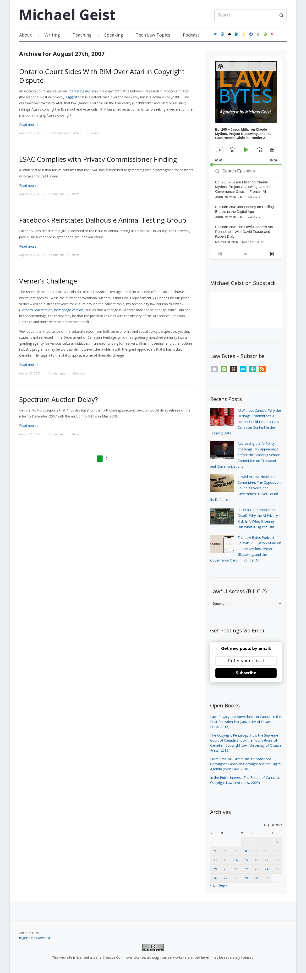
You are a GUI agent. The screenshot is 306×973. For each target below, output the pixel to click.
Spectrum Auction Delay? (58, 399)
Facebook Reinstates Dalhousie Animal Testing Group (102, 220)
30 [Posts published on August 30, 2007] (256, 878)
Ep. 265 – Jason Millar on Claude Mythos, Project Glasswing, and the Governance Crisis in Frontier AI (243, 187)
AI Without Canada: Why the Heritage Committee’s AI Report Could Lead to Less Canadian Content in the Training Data (245, 421)
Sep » (223, 885)
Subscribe (246, 673)
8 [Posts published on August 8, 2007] (246, 851)
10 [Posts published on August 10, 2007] (266, 851)
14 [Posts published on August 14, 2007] (236, 860)
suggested (73, 97)
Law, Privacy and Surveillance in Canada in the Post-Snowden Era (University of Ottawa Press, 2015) (245, 721)
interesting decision (83, 91)
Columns (79, 373)
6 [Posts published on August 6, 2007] (225, 851)
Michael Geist (67, 14)
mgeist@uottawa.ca (34, 938)
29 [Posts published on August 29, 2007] (246, 878)
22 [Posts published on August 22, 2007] (246, 869)
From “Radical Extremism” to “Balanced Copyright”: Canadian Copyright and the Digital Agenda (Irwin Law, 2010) (245, 764)
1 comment (56, 194)
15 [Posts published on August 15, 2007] (246, 860)
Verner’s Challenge (48, 280)
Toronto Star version (36, 310)
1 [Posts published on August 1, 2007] (246, 841)
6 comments (57, 373)
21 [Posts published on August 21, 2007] (236, 869)
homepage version (68, 310)
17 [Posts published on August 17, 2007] (266, 860)
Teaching (82, 35)
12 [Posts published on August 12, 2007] (215, 860)
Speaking (113, 35)
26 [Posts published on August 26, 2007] (215, 878)
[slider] (246, 164)
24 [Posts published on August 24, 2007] (266, 869)
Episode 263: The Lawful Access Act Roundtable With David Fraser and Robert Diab (244, 231)
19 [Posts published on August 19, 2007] (215, 869)
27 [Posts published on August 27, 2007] (225, 878)
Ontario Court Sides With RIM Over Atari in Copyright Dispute (102, 76)
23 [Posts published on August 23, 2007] (256, 869)
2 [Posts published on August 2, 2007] (256, 841)
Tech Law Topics (153, 35)
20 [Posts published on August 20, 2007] (225, 869)
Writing (52, 35)
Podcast (191, 35)
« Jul (213, 885)
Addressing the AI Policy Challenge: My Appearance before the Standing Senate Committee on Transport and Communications (245, 454)
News (95, 133)
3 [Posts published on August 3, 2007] (267, 841)
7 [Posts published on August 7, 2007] (236, 851)
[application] (246, 110)
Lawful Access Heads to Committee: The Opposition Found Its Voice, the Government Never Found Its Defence (245, 488)
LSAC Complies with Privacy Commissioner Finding (98, 159)
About (25, 35)
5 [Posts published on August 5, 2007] (215, 851)
